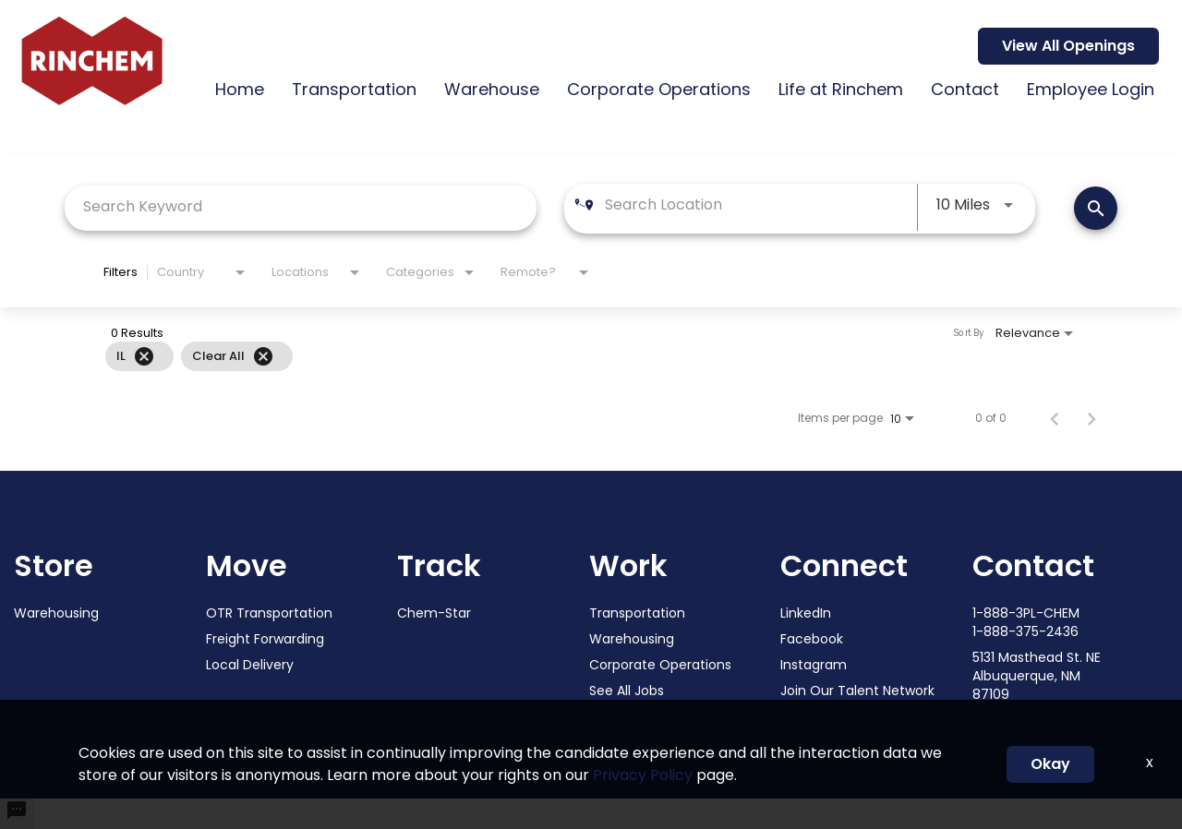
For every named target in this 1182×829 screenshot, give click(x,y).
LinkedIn (805, 613)
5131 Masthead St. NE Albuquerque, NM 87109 (1036, 675)
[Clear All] (263, 356)
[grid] (550, 356)
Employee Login (1090, 89)
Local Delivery (250, 664)
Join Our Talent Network (857, 690)
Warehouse (491, 89)
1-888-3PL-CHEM (1025, 613)
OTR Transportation (269, 613)
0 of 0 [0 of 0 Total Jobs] (991, 418)
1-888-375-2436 (1025, 631)
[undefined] (16, 814)
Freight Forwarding (265, 639)
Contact (965, 89)
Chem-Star (434, 613)
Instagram (813, 664)
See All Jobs (626, 690)
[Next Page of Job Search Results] (1091, 417)
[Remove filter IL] (144, 356)
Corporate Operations (659, 89)
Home (239, 89)
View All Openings (1068, 45)
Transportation (354, 89)
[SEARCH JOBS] (1095, 208)
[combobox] (300, 206)
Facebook (811, 639)
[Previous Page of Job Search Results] (1054, 417)
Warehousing (56, 613)
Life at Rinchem (840, 89)
